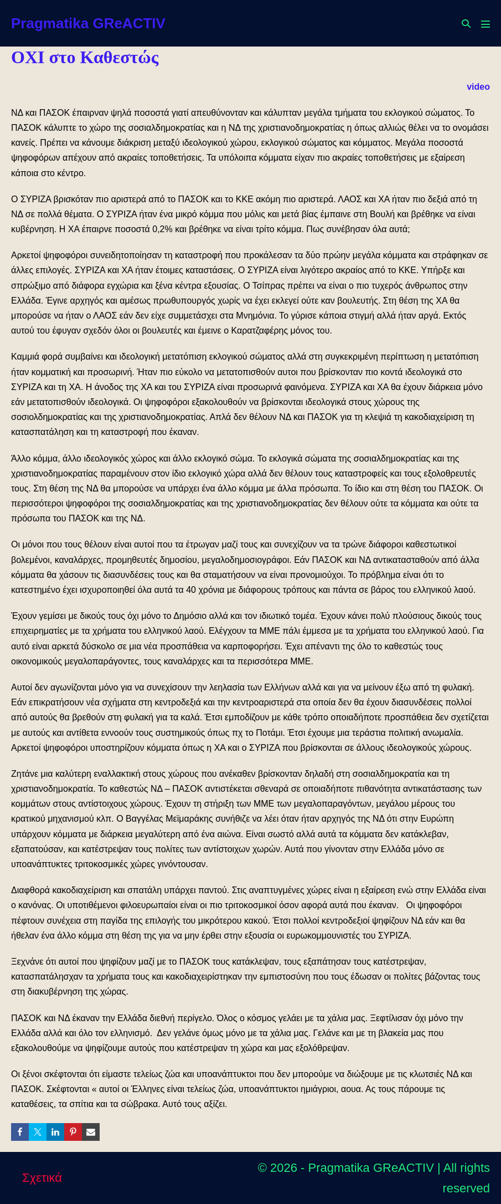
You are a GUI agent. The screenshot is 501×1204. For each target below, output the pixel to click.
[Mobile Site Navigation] (485, 23)
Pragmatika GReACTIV (88, 23)
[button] (466, 23)
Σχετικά (42, 1178)
